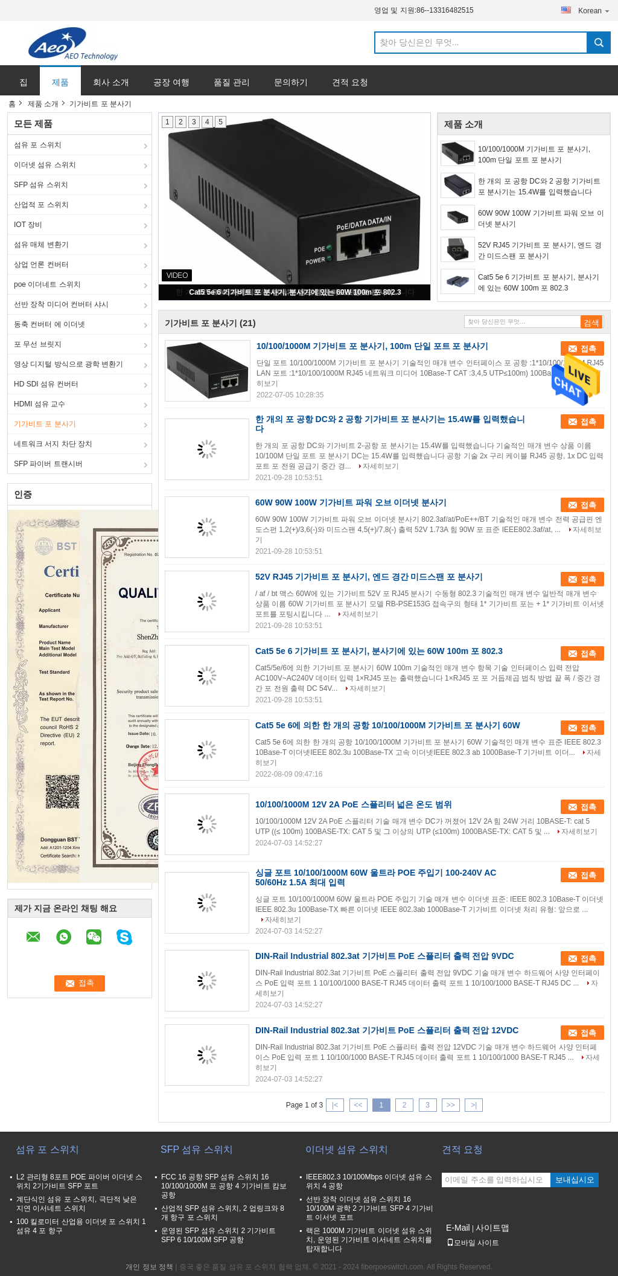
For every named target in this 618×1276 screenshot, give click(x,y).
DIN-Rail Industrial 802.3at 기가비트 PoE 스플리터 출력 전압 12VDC (386, 1030)
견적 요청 (350, 82)
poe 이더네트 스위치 (47, 284)
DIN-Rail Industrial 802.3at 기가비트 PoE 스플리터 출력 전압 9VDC (384, 956)
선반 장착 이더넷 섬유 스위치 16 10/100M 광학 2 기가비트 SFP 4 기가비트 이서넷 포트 (369, 1208)
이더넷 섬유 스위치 (45, 165)
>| (474, 1105)
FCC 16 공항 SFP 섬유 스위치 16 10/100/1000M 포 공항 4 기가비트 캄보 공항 (224, 1186)
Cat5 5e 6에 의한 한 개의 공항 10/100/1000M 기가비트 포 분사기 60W (387, 725)
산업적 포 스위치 (41, 204)
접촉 (588, 348)
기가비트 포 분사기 (45, 424)
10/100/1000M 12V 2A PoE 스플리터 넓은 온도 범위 (353, 804)
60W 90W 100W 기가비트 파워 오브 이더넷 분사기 (541, 218)
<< (358, 1105)
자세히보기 (381, 466)
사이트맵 (492, 1228)
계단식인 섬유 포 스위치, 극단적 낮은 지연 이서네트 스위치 (76, 1204)
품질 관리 (232, 82)
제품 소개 (43, 104)
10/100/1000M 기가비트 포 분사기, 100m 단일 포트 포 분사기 (534, 154)
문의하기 (291, 82)
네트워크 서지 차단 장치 (53, 444)
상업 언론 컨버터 (41, 264)
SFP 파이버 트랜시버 (48, 464)
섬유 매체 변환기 (41, 244)
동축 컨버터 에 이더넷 (49, 324)
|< (335, 1105)
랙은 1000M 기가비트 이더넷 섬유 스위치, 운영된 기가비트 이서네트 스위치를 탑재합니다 (369, 1239)
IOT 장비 (28, 224)
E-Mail (458, 1228)
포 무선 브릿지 (38, 344)
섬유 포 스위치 (38, 145)
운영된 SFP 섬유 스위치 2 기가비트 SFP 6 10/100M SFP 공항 (218, 1235)
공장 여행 (171, 82)
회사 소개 (111, 82)
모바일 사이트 (473, 1243)
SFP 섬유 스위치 (41, 185)
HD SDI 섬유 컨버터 (46, 384)
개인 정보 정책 (149, 1267)
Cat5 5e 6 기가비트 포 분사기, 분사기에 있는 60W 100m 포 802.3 (295, 292)
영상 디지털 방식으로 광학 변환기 (68, 364)
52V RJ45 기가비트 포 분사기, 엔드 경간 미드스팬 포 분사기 (540, 250)
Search (599, 42)
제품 (60, 82)
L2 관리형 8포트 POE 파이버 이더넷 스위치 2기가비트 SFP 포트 (79, 1181)
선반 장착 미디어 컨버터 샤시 (61, 304)
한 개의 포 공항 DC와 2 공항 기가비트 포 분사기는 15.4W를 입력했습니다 (539, 186)
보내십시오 (574, 1179)
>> (451, 1105)
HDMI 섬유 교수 (39, 404)
